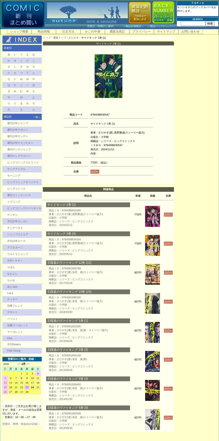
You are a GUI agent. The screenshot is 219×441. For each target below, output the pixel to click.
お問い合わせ (190, 31)
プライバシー (141, 31)
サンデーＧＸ (15, 227)
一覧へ (36, 117)
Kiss (9, 338)
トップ (47, 37)
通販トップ (59, 37)
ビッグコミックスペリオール (24, 208)
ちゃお (11, 280)
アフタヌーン (15, 247)
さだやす (73, 37)
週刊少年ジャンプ (17, 123)
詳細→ (32, 359)
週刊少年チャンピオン (20, 142)
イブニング (13, 201)
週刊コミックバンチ (19, 195)
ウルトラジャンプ (17, 254)
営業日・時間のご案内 (104, 26)
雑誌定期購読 (133, 26)
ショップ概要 (19, 31)
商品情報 (44, 31)
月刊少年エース (16, 241)
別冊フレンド (15, 305)
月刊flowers (14, 344)
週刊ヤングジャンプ (19, 149)
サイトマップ (166, 31)
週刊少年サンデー (17, 136)
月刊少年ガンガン (17, 221)
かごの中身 (92, 31)
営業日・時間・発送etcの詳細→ (21, 424)
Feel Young (13, 350)
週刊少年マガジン (17, 129)
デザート (12, 312)
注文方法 (68, 31)
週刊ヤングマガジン (19, 155)
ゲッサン (12, 214)
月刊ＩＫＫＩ (15, 260)
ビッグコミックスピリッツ (23, 162)
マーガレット (15, 331)
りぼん (11, 267)
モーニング (13, 175)
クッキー (12, 299)
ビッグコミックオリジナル (23, 182)
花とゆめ (12, 286)
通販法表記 (117, 31)
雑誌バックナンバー (161, 26)
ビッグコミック (16, 188)
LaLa (10, 293)
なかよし (12, 273)
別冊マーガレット (17, 325)
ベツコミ (12, 318)
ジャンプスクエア (17, 234)
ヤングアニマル (16, 169)
